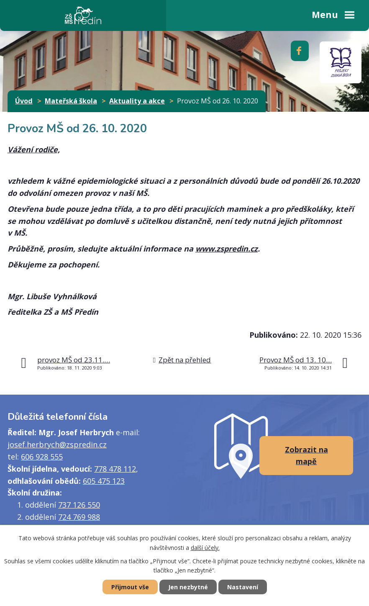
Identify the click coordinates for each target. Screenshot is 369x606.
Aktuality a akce (137, 100)
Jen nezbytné (188, 587)
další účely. (205, 548)
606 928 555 (42, 457)
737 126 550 (79, 505)
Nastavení (242, 587)
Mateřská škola (71, 100)
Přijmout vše (130, 587)
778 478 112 (115, 469)
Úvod (24, 100)
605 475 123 (104, 481)
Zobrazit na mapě (306, 455)
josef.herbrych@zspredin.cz (57, 444)
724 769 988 (79, 517)
